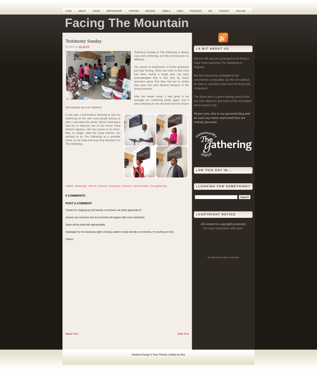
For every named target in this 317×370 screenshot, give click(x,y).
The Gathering (230, 62)
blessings (81, 186)
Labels (166, 11)
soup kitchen (141, 186)
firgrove (103, 186)
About (82, 11)
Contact (224, 11)
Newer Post (72, 333)
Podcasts (196, 11)
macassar (115, 186)
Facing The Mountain (127, 23)
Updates (134, 11)
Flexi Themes (160, 354)
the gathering (159, 186)
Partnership (114, 11)
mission (127, 186)
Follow (240, 11)
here (239, 228)
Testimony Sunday (84, 41)
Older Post (183, 333)
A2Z (210, 11)
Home (68, 11)
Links (180, 11)
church (92, 186)
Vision (96, 11)
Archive (150, 11)
